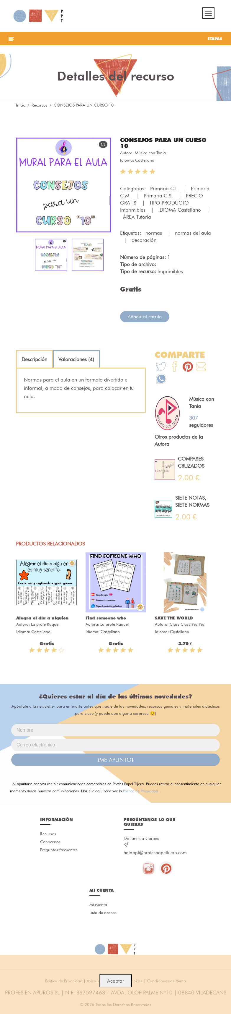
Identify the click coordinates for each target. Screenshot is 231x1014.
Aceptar (115, 981)
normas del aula (193, 234)
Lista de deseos (103, 915)
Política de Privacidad (140, 792)
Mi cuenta (98, 906)
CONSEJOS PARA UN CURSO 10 (163, 144)
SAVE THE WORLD (174, 619)
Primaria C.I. (164, 190)
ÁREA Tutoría (137, 218)
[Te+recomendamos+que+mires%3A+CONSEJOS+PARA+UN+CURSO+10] (174, 369)
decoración (144, 241)
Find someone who (106, 619)
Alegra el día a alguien (42, 619)
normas (154, 234)
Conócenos (50, 843)
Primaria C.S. (159, 197)
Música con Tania (150, 154)
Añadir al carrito (145, 318)
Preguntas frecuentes (59, 852)
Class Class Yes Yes (187, 625)
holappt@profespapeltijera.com (155, 854)
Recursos (39, 106)
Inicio (20, 106)
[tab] (34, 361)
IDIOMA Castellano (180, 211)
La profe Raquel (45, 625)
